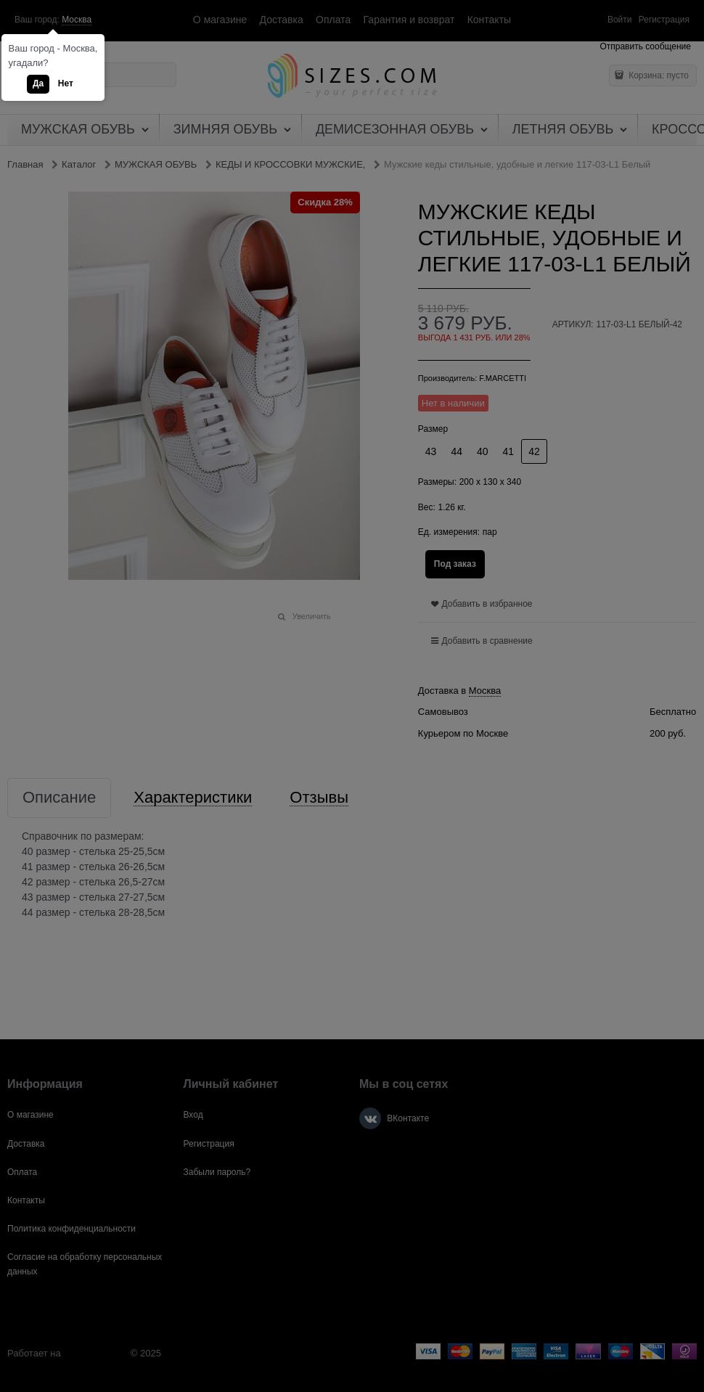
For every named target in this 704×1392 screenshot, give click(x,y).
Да (38, 83)
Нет (65, 83)
